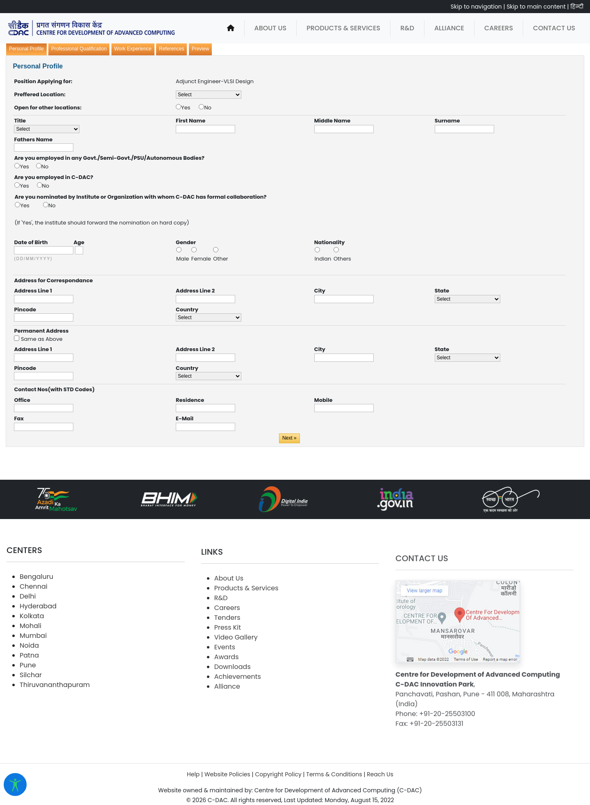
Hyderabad (38, 637)
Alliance (449, 28)
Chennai (34, 618)
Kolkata (32, 647)
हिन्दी (576, 6)
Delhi (28, 628)
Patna (29, 687)
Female (202, 259)
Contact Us (554, 28)
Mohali (30, 657)
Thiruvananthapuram (55, 716)
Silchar (31, 706)
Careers (498, 28)
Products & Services (343, 28)
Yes (190, 107)
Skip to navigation (476, 6)
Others (342, 259)
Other (220, 259)
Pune (28, 696)
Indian (324, 259)
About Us (270, 28)
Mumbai (33, 667)
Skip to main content (535, 6)
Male (183, 259)
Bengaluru (36, 608)
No (207, 107)
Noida (29, 677)
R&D (407, 28)
